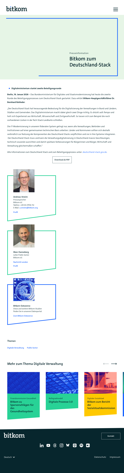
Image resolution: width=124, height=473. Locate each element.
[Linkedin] (42, 447)
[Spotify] (82, 447)
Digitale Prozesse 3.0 (61, 401)
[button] (114, 363)
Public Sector (32, 347)
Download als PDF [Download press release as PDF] (62, 159)
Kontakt (111, 436)
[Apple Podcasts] (75, 447)
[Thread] (55, 447)
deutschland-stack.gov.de (95, 152)
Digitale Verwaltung (15, 347)
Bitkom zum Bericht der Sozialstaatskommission (100, 405)
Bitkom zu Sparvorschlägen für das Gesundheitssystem (22, 406)
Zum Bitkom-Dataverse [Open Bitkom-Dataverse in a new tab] (23, 316)
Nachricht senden (20, 262)
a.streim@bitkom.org (28, 207)
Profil (15, 212)
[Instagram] (62, 447)
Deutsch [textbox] (8, 457)
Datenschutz (100, 457)
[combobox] (10, 457)
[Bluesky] (68, 447)
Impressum (115, 457)
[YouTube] (48, 447)
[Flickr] (88, 447)
